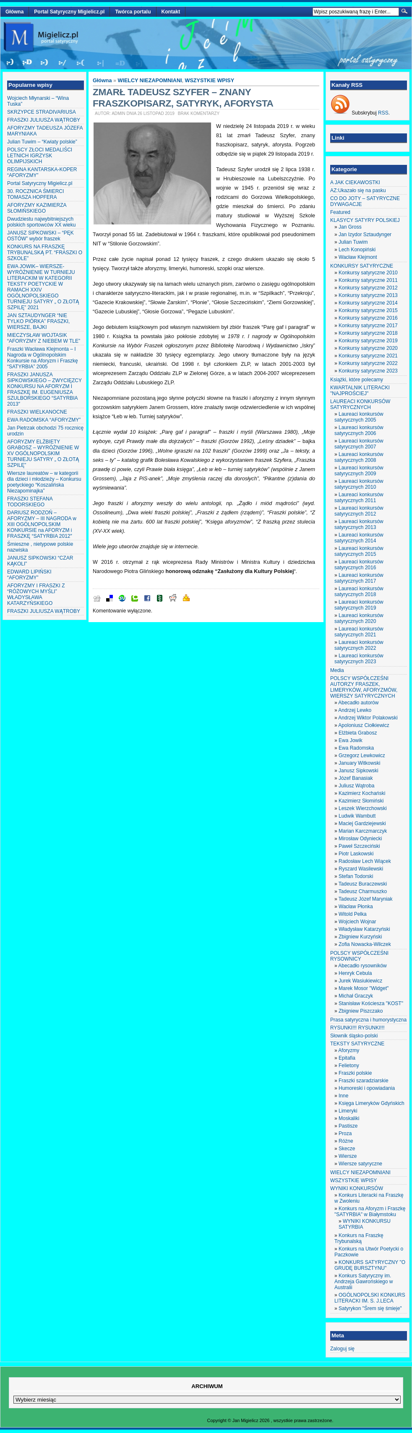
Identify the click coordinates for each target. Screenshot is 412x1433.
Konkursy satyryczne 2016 (368, 318)
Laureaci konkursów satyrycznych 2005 (358, 417)
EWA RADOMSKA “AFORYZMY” (44, 420)
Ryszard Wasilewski (361, 869)
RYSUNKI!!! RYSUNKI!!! (357, 1028)
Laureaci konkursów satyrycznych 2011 (358, 497)
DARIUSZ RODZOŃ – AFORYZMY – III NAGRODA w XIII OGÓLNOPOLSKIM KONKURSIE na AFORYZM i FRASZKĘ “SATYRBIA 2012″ (41, 524)
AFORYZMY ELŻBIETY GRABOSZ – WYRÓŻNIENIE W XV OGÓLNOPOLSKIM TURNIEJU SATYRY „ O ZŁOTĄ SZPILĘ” (43, 453)
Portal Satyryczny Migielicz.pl (69, 12)
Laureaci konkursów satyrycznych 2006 (358, 430)
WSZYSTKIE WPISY (210, 80)
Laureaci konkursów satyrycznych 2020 (358, 618)
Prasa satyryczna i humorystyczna (368, 1020)
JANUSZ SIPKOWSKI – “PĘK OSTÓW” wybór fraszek (40, 236)
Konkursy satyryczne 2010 (368, 273)
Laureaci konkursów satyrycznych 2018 (358, 591)
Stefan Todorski (356, 876)
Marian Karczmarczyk (363, 831)
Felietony (349, 1065)
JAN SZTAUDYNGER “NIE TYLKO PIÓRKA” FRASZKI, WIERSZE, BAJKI (38, 321)
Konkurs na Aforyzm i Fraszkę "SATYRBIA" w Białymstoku (369, 1211)
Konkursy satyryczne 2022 (368, 363)
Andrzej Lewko (354, 710)
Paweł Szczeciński (359, 846)
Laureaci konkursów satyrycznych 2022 (358, 645)
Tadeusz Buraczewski (363, 884)
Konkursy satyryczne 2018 (368, 333)
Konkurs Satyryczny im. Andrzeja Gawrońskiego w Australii (363, 1281)
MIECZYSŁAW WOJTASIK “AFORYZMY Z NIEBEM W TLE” (43, 338)
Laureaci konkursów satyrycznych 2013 (358, 524)
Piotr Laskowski (356, 854)
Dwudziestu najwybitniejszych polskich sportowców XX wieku (41, 222)
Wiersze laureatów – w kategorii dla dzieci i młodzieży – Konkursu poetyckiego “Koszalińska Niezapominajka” (44, 482)
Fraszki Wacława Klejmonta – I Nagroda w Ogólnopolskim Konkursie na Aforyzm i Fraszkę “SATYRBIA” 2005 (42, 358)
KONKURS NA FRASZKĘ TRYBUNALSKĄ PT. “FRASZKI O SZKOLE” (44, 252)
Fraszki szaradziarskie (364, 1081)
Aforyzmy (348, 1050)
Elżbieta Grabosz (358, 733)
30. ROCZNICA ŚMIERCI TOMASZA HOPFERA (35, 194)
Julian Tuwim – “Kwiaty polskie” (42, 142)
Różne (346, 1141)
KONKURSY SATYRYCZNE (361, 266)
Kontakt (171, 12)
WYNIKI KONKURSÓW (356, 1188)
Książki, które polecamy (356, 380)
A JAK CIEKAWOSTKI (355, 182)
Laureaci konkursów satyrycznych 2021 (358, 632)
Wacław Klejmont (358, 257)
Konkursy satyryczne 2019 (368, 341)
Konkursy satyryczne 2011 (368, 280)
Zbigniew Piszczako (361, 1011)
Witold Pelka (353, 914)
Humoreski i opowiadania (367, 1088)
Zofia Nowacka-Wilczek (365, 944)
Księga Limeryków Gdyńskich (371, 1103)
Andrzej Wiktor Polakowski (367, 718)
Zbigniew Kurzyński (360, 937)
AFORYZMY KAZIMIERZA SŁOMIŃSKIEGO (36, 208)
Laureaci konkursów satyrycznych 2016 (358, 565)
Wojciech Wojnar (357, 922)
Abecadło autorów (358, 703)
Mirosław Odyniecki (360, 839)
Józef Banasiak (356, 778)
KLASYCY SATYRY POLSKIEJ (365, 220)
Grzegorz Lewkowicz (362, 755)
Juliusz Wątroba (356, 786)
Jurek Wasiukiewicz (360, 981)
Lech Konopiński (357, 250)
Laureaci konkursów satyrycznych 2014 (358, 538)
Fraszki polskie (355, 1073)
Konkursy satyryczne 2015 (368, 310)
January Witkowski (359, 763)
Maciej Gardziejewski (362, 823)
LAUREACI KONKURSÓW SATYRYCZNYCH (360, 404)
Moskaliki (349, 1118)
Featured (340, 212)
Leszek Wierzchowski (363, 808)
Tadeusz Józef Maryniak (366, 899)
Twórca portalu (133, 12)
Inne (343, 1096)
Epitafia (347, 1058)
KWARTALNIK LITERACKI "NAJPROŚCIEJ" (360, 390)
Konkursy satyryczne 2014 (368, 303)
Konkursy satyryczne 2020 (368, 348)
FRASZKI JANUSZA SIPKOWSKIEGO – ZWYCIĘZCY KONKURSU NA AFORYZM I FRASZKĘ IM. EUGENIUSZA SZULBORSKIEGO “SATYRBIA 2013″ (44, 389)
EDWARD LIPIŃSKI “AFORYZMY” (29, 575)
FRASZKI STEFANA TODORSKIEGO (29, 502)
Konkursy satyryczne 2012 (368, 288)
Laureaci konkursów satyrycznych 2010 (358, 484)
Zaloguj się (342, 1349)
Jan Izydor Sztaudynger (365, 234)
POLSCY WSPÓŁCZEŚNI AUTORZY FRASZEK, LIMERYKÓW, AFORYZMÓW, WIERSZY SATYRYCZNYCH (363, 687)
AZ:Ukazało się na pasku (358, 190)
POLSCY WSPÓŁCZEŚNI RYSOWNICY (359, 956)
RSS (383, 113)
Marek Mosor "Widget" (364, 988)
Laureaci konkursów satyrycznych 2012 (358, 511)
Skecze (347, 1149)
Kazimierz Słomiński (361, 801)
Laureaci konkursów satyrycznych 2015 (358, 551)
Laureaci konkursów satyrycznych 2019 (358, 605)
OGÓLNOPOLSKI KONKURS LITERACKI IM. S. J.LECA (369, 1298)
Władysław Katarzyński (364, 929)
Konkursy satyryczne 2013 (368, 295)
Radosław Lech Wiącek (365, 861)
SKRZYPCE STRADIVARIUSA (41, 112)
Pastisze (348, 1126)
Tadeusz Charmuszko (363, 891)
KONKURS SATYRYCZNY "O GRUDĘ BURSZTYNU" (369, 1265)
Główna (14, 12)
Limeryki (348, 1111)
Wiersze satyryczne (360, 1164)
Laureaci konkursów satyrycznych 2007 (358, 444)
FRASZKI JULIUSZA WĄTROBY (43, 120)
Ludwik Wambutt (357, 816)
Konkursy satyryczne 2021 (368, 356)
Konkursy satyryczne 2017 (368, 325)
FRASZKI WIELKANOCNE (37, 412)
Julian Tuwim (353, 242)
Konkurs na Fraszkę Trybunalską (358, 1238)
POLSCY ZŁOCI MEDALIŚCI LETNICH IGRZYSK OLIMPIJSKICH (39, 155)
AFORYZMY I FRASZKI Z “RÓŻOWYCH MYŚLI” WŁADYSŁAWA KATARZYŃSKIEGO (36, 594)
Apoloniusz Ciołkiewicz (363, 725)
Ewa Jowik (350, 740)
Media (337, 670)
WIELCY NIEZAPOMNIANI (150, 80)
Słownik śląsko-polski (354, 1036)
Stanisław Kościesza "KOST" (371, 1003)
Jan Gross (350, 227)
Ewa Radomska (356, 748)
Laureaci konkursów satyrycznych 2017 (358, 578)
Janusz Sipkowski (358, 771)
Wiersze (348, 1156)
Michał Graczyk (356, 996)
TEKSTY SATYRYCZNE (357, 1044)
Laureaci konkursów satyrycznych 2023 (358, 658)
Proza (345, 1133)
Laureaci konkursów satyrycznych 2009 (358, 471)
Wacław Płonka (356, 906)
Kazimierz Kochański (362, 793)
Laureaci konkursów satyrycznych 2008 (358, 457)
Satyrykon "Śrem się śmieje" (370, 1308)
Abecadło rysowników (362, 966)
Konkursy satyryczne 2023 (368, 371)
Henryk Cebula (355, 973)
